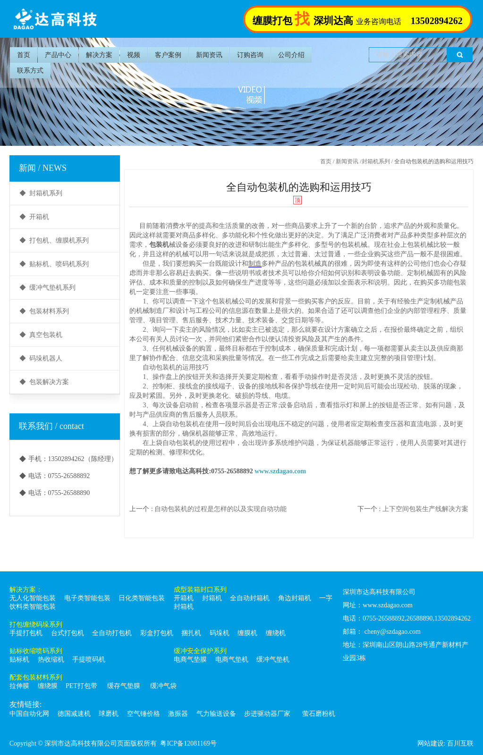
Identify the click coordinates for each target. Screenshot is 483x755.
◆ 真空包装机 (40, 334)
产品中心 (58, 55)
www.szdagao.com (280, 471)
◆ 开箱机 (34, 216)
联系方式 (30, 70)
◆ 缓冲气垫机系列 (47, 287)
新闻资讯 (209, 55)
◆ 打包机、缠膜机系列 (54, 240)
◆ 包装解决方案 (44, 382)
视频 (133, 55)
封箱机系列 (376, 161)
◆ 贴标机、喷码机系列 (54, 264)
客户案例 (168, 55)
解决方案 (99, 55)
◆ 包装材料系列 (44, 311)
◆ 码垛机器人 (40, 358)
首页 (23, 55)
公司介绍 (291, 55)
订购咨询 (250, 55)
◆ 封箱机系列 (40, 193)
